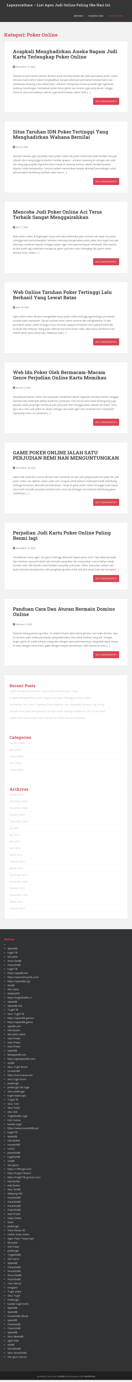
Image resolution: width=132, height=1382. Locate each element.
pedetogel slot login (19, 1089)
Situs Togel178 (16, 1016)
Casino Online (17, 744)
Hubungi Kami (95, 17)
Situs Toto (13, 1105)
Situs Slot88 (14, 1191)
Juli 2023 (14, 830)
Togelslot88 (14, 1256)
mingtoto (13, 1289)
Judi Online (15, 751)
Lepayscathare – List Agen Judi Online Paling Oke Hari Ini (58, 6)
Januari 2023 (16, 870)
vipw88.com (14, 1028)
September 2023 (18, 823)
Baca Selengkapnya (106, 103)
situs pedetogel (16, 1093)
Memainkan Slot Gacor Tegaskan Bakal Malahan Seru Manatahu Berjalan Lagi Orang (56, 706)
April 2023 (14, 850)
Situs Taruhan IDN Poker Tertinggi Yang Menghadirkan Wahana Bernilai (60, 136)
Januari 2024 (16, 796)
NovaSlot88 (14, 1273)
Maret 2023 (15, 856)
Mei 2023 (14, 843)
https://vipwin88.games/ (21, 1019)
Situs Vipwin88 (15, 1338)
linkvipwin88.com (17, 1056)
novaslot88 (14, 1073)
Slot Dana (13, 991)
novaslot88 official (18, 1318)
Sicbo (11, 1224)
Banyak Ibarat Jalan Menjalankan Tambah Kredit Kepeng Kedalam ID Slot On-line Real (57, 713)
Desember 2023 (18, 803)
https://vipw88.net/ (18, 975)
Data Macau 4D (16, 1232)
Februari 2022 (17, 910)
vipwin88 (12, 1003)
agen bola (13, 1342)
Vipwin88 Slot (15, 1007)
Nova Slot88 (14, 962)
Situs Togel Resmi (18, 1069)
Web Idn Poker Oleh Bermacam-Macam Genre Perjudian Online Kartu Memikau (59, 377)
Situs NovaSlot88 (17, 1354)
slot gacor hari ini (17, 1359)
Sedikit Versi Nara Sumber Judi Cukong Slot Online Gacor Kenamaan (47, 720)
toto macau (14, 1122)
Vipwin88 (12, 950)
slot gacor (13, 1167)
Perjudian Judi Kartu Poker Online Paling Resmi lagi (62, 537)
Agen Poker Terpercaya (21, 1240)
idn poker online (16, 1036)
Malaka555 (14, 995)
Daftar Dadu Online (18, 1236)
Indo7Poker (14, 1040)
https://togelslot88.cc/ (20, 999)
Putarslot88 (14, 1326)
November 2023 (18, 810)
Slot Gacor (13, 1260)
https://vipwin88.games (20, 1024)
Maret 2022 (15, 903)
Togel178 (13, 1011)
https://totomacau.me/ (20, 1077)
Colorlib (61, 1378)
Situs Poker (14, 1109)
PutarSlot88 (14, 966)
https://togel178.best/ (19, 1175)
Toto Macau (14, 1285)
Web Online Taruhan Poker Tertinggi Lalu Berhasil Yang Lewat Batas (62, 297)
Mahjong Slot (15, 1195)
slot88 (11, 1064)
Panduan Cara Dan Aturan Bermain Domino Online (64, 613)
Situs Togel (14, 1297)
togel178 (12, 954)
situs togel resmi (17, 1081)
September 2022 (18, 897)
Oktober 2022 (17, 890)
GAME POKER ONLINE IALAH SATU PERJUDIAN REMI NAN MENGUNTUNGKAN (66, 457)
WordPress (89, 1378)
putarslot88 (14, 1154)
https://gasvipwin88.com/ (21, 1060)
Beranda (78, 17)
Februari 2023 (17, 863)
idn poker (13, 958)
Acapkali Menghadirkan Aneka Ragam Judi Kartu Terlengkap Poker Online (65, 56)
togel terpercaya (17, 1097)
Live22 (11, 1150)
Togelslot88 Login (18, 1118)
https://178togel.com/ (20, 1171)
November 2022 (18, 883)
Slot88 (11, 987)
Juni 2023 (14, 836)
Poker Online (115, 17)
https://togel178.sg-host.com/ (24, 1179)
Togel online (14, 1293)
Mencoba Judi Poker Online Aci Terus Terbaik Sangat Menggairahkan (57, 216)
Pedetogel (13, 1301)
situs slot (13, 1114)
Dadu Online (14, 1220)
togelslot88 (14, 1158)
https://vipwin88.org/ (19, 983)
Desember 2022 (18, 877)
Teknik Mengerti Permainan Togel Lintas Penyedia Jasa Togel (43, 693)
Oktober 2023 (17, 816)
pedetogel (13, 1085)
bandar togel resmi (18, 1305)
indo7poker (14, 1032)
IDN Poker (13, 1248)
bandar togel (15, 1126)
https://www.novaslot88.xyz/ (23, 1130)
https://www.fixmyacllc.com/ (23, 979)
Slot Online (15, 765)
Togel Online (16, 771)
